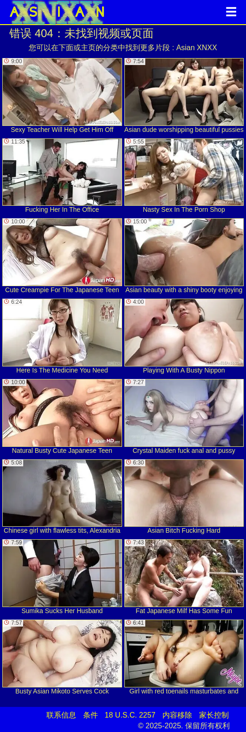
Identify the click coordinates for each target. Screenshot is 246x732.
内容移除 (177, 715)
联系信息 (61, 715)
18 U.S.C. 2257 (130, 715)
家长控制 (214, 715)
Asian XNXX (196, 48)
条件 (90, 715)
